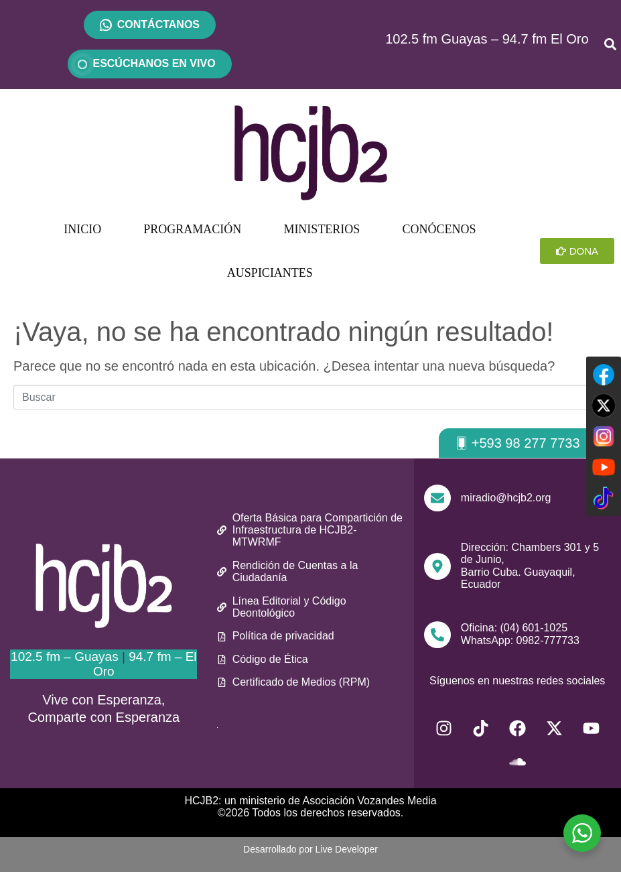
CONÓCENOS (439, 229)
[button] (517, 443)
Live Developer (347, 849)
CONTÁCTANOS (158, 24)
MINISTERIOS (321, 229)
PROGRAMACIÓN (192, 229)
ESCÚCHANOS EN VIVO (149, 63)
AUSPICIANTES (270, 272)
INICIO (82, 229)
